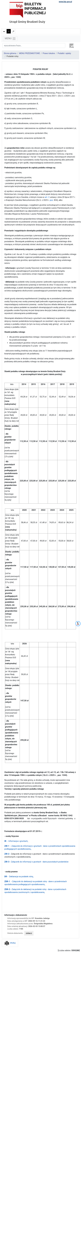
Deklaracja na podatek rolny (19, 876)
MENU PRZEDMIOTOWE (29, 53)
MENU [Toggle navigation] (10, 38)
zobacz (29, 933)
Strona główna (10, 53)
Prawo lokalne (49, 53)
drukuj (9, 943)
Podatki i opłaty (64, 53)
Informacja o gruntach (16, 841)
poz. (52, 200)
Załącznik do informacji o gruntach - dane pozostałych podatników (36, 862)
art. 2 (47, 197)
